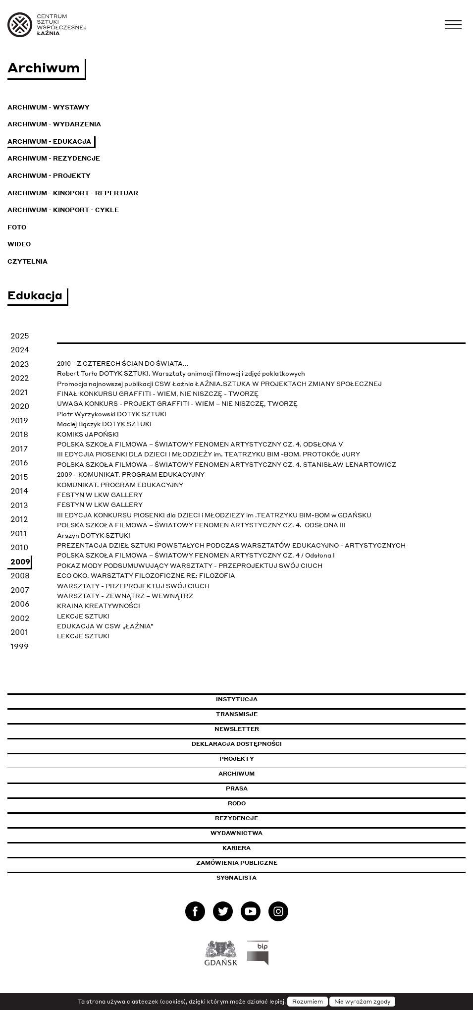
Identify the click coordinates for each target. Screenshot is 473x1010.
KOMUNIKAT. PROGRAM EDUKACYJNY (120, 485)
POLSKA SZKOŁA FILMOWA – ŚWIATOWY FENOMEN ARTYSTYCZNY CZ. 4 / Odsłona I (196, 555)
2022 (19, 378)
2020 (19, 406)
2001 (19, 632)
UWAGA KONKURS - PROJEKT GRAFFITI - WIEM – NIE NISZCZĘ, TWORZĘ (177, 403)
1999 (19, 646)
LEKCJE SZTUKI (83, 616)
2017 (19, 448)
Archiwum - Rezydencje (53, 158)
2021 (19, 392)
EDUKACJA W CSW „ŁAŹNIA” (105, 626)
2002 (19, 618)
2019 (19, 420)
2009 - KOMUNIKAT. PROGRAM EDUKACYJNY (131, 474)
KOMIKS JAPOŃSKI (88, 434)
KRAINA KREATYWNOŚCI (98, 606)
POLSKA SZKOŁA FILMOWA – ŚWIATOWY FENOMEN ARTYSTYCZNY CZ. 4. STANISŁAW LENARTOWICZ (226, 464)
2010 (19, 547)
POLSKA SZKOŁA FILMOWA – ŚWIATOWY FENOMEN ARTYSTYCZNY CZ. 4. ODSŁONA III (202, 525)
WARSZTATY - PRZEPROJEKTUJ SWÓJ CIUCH (133, 586)
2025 (19, 335)
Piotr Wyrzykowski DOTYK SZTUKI (111, 414)
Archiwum (236, 773)
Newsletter (236, 729)
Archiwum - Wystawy (48, 107)
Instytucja (237, 699)
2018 (19, 434)
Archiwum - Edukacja (49, 141)
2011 (18, 533)
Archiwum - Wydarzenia (54, 124)
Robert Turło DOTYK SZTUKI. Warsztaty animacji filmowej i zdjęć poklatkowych (181, 373)
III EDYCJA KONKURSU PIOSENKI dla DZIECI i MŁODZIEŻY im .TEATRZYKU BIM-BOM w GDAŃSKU (215, 515)
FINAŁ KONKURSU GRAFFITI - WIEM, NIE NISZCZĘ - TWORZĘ (158, 393)
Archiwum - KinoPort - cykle (63, 210)
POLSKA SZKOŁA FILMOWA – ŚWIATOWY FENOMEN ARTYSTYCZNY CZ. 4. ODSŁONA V (200, 444)
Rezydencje (236, 818)
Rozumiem (307, 1001)
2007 (19, 590)
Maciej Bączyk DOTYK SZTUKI (104, 424)
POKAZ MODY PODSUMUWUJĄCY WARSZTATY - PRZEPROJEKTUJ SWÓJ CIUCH (189, 565)
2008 (20, 575)
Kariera (236, 847)
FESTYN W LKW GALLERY (100, 495)
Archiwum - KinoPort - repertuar (72, 193)
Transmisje (279, 714)
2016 (19, 462)
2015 (19, 477)
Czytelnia (27, 261)
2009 (20, 561)
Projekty (236, 758)
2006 (20, 604)
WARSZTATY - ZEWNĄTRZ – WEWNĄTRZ (125, 596)
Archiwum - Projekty (49, 175)
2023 (19, 364)
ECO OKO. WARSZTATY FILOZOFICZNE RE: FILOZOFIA (146, 575)
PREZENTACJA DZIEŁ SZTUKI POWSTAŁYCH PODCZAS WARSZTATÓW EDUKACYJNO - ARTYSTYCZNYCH (231, 545)
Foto (16, 227)
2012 (19, 519)
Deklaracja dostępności (237, 743)
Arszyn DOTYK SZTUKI (93, 535)
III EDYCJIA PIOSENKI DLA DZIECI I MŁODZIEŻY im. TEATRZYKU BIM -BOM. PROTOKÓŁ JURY (208, 454)
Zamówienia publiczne (259, 862)
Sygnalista (236, 877)
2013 (19, 505)
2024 (19, 349)
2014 (19, 491)
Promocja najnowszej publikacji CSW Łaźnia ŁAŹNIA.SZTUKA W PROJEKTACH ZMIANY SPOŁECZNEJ (219, 384)
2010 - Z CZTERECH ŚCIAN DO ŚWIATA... (123, 363)
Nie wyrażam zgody (362, 1001)
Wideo (19, 244)
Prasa (237, 788)
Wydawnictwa (236, 833)
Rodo (237, 803)
